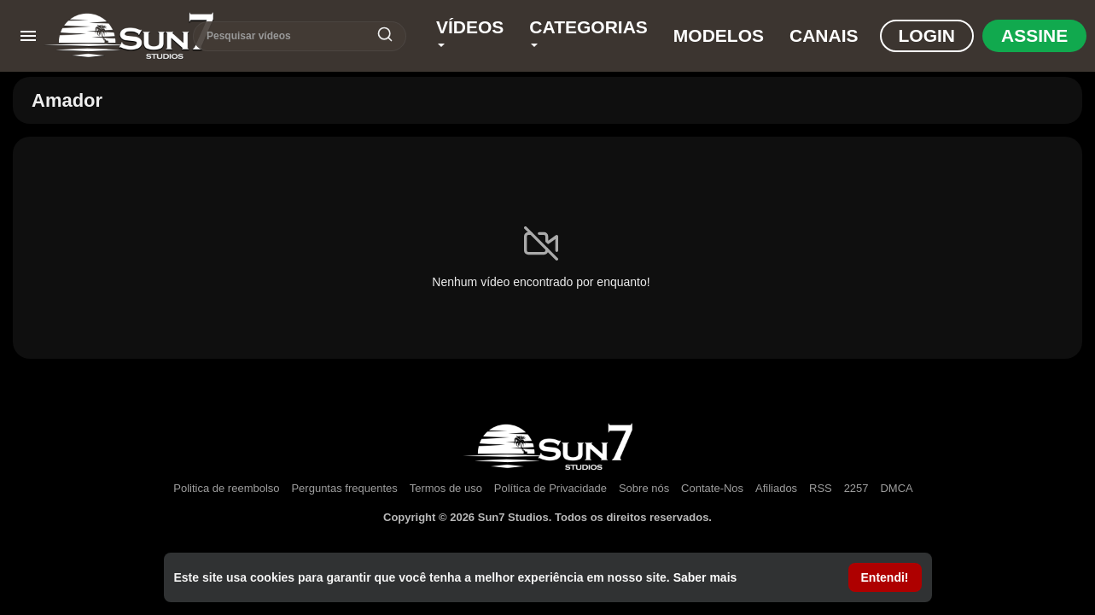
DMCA (896, 488)
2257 (856, 488)
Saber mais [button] (705, 577)
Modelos (718, 35)
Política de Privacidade (550, 488)
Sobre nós (644, 488)
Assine (1034, 35)
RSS (820, 488)
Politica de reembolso (226, 488)
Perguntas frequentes (344, 488)
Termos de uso (446, 488)
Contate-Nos (712, 488)
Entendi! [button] (885, 577)
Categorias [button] (588, 32)
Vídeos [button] (470, 32)
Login (927, 35)
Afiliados (776, 488)
